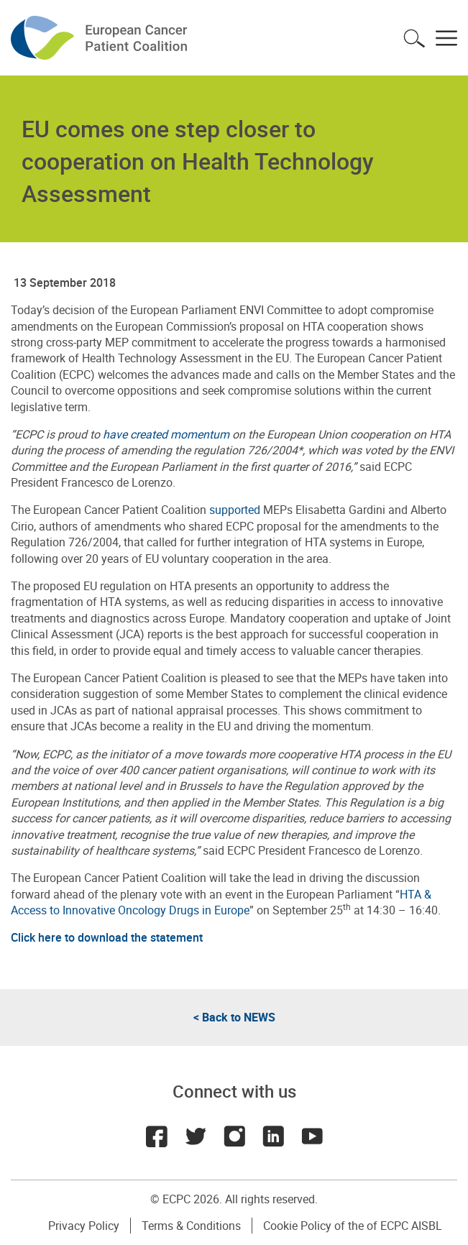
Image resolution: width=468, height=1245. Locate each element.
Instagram (234, 1136)
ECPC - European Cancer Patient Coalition (101, 38)
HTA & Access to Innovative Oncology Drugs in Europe (221, 902)
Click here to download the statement (107, 937)
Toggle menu (446, 38)
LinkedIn (273, 1136)
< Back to (234, 1017)
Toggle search (414, 38)
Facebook (157, 1136)
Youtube (312, 1136)
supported (234, 510)
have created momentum (166, 434)
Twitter (195, 1136)
